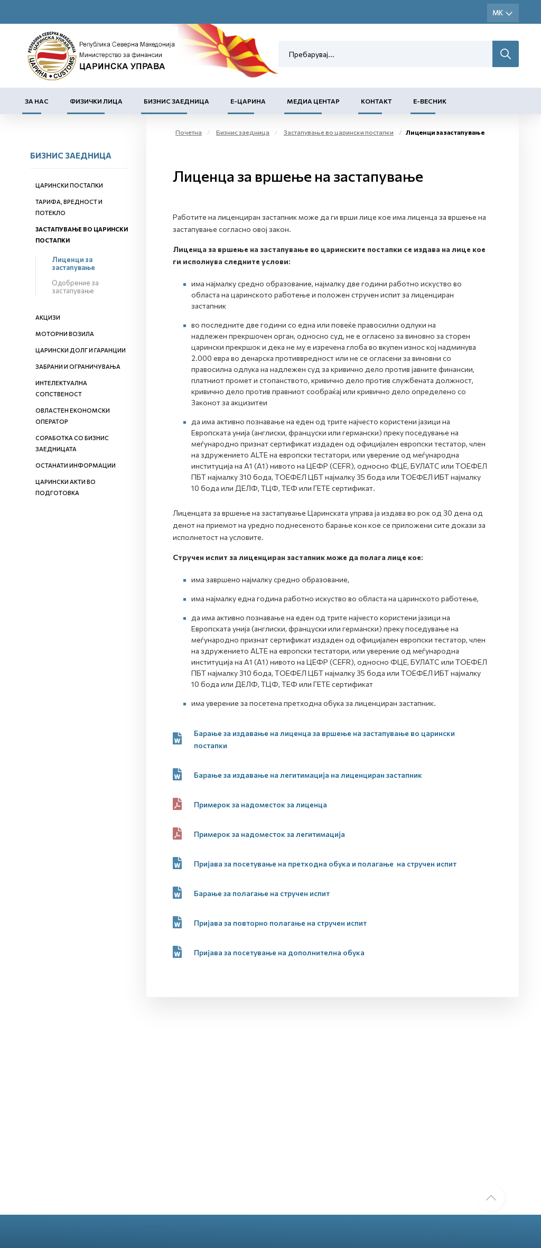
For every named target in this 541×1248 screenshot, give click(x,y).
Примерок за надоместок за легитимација (269, 834)
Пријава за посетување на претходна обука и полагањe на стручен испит (325, 863)
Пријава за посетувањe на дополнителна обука (279, 952)
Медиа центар (313, 101)
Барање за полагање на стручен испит (262, 893)
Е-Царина (248, 101)
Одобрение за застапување (75, 286)
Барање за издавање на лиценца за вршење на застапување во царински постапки (324, 739)
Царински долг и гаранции (80, 350)
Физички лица (96, 101)
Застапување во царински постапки (339, 132)
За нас (37, 101)
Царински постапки (69, 185)
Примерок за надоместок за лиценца (260, 804)
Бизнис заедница (176, 101)
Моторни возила (64, 333)
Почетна (188, 132)
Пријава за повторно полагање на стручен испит (280, 922)
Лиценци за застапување (73, 263)
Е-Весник (429, 101)
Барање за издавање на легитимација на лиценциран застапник (308, 774)
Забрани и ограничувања (77, 366)
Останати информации (75, 465)
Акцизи (47, 317)
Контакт (376, 101)
